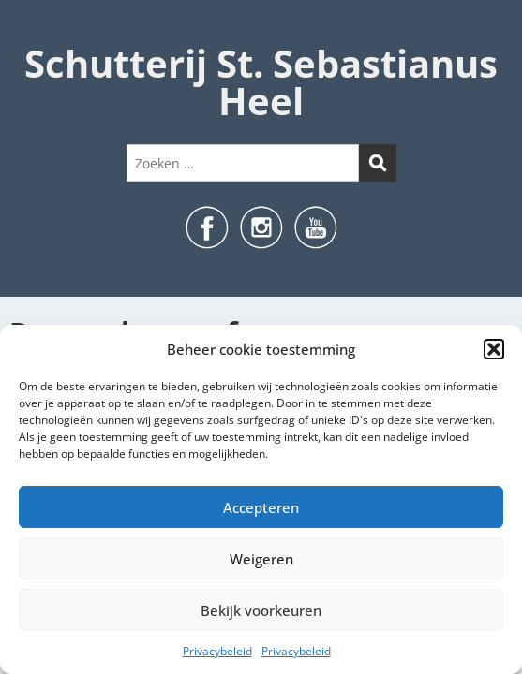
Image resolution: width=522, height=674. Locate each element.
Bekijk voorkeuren (261, 610)
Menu (33, 32)
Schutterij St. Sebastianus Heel (261, 81)
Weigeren (261, 558)
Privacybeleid (217, 651)
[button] (494, 349)
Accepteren (261, 507)
